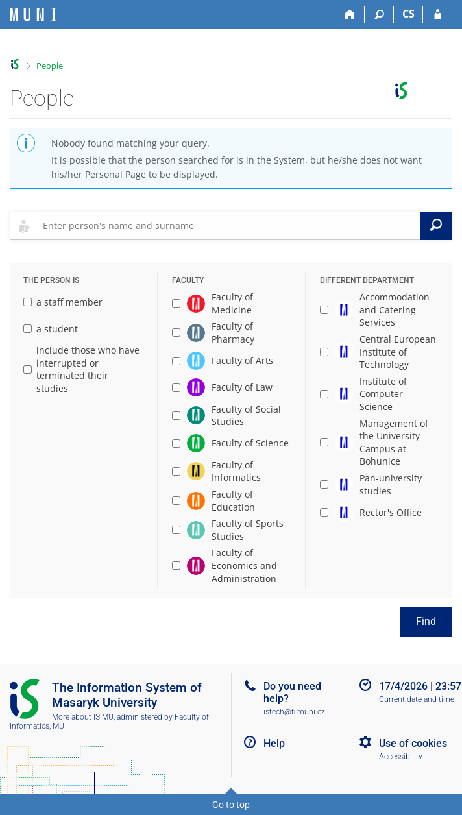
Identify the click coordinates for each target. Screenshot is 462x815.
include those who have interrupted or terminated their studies (81, 369)
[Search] (379, 14)
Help (274, 743)
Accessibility (400, 756)
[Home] (350, 14)
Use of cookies (413, 743)
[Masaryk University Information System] (33, 14)
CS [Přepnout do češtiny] (408, 13)
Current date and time (416, 699)
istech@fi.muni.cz (294, 711)
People (49, 65)
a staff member (63, 302)
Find (426, 621)
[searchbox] (229, 226)
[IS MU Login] (437, 14)
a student (50, 328)
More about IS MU (83, 717)
